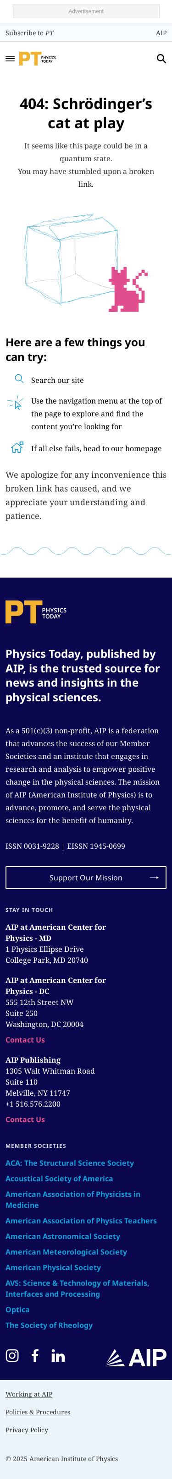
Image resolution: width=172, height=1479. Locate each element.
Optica (18, 1309)
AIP (161, 32)
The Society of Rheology (49, 1325)
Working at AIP (29, 1394)
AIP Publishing (33, 1060)
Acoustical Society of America (59, 1178)
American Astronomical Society (63, 1236)
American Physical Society (53, 1267)
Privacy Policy (27, 1429)
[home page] (49, 58)
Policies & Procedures (38, 1412)
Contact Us (25, 1040)
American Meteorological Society (66, 1252)
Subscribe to (30, 32)
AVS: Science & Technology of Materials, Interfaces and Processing (78, 1288)
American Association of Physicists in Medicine (73, 1199)
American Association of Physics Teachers (81, 1221)
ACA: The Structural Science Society (70, 1163)
